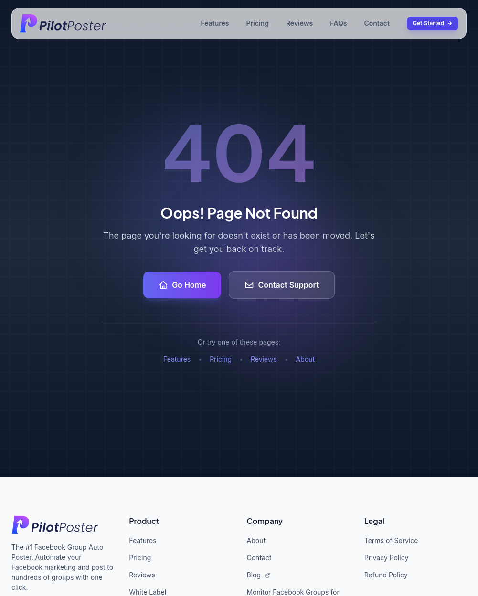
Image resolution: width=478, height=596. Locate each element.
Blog (258, 575)
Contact (377, 23)
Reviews (299, 23)
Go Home (182, 285)
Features (215, 23)
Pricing (257, 23)
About (305, 359)
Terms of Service (391, 540)
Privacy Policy (386, 558)
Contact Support (281, 285)
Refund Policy (386, 575)
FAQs (338, 23)
